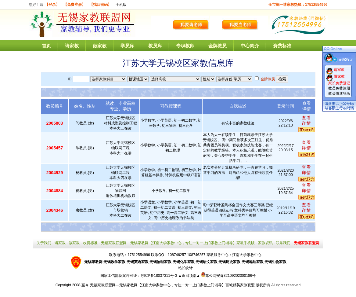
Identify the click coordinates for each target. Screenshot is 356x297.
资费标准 (282, 45)
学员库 (127, 45)
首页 (46, 45)
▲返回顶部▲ (189, 275)
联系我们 (283, 243)
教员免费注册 (339, 88)
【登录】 (52, 4)
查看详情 (306, 120)
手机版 (121, 4)
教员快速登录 (339, 93)
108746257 (196, 255)
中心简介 (250, 45)
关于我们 (44, 243)
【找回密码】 (100, 4)
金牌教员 (217, 45)
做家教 (99, 45)
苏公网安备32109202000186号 (228, 275)
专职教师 (185, 45)
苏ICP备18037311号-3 (159, 275)
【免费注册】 (74, 4)
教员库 (155, 45)
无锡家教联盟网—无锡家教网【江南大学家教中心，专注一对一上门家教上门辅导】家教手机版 (178, 243)
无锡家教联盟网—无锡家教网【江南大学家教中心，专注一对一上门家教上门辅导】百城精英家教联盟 (172, 285)
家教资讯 (265, 243)
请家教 (72, 45)
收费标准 (90, 243)
